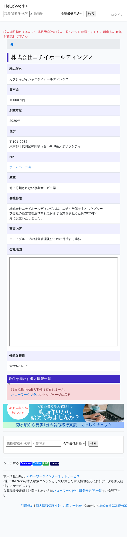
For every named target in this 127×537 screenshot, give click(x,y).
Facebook (25, 463)
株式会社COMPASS (113, 505)
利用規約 (27, 505)
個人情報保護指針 (48, 505)
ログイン (117, 14)
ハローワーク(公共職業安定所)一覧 (77, 490)
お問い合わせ (72, 505)
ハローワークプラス (25, 394)
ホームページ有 (20, 167)
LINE (45, 463)
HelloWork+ (16, 6)
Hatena (55, 463)
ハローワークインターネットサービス (53, 476)
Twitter (37, 463)
